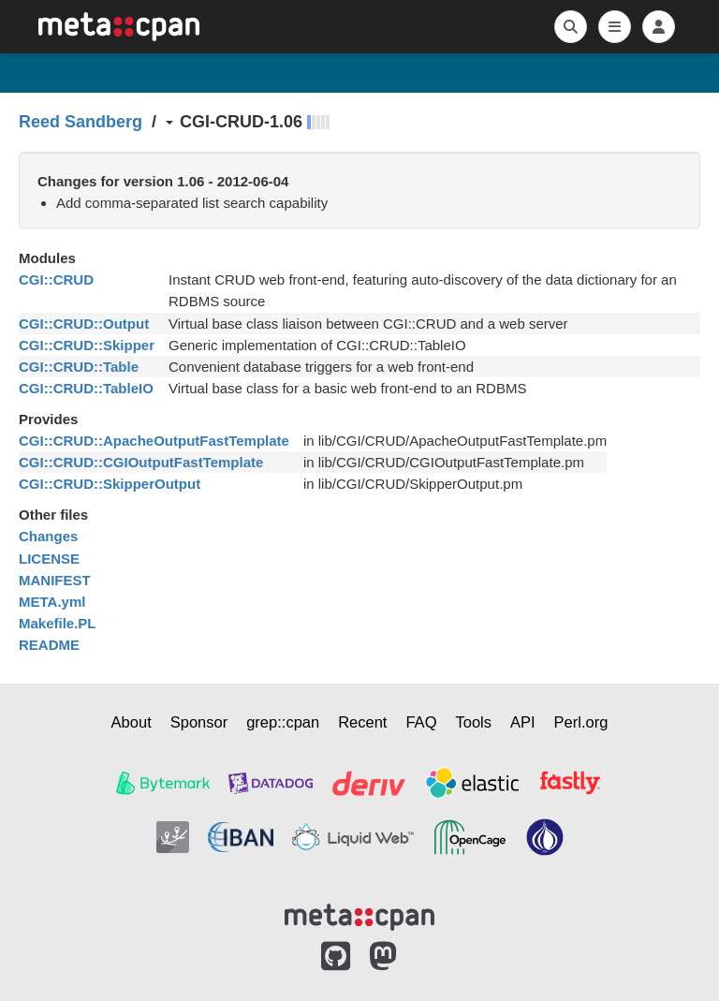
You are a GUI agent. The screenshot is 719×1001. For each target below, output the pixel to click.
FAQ (420, 722)
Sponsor (198, 722)
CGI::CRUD (56, 279)
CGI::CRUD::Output (84, 323)
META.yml (52, 602)
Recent (362, 722)
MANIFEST (55, 580)
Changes (48, 536)
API (523, 722)
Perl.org (581, 722)
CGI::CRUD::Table (79, 367)
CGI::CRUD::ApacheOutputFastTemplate (154, 441)
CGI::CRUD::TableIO (86, 388)
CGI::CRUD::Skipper (86, 345)
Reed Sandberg (80, 121)
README (49, 645)
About (131, 722)
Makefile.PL (57, 623)
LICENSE (49, 559)
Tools (473, 722)
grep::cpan (282, 722)
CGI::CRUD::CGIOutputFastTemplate (141, 462)
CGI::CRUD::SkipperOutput (109, 484)
